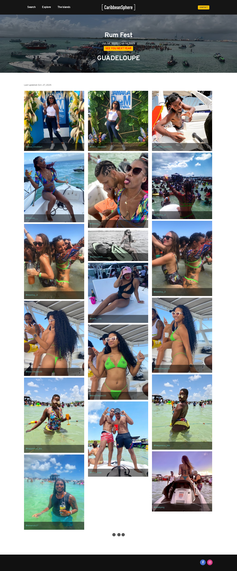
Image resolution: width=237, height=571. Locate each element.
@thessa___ (32, 218)
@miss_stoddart (34, 147)
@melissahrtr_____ (99, 257)
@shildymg (159, 507)
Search (31, 7)
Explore (46, 7)
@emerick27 (32, 525)
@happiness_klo (162, 445)
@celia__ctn (96, 319)
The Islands (64, 7)
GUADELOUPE (118, 58)
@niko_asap (96, 472)
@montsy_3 (160, 215)
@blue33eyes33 (162, 368)
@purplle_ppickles (163, 147)
